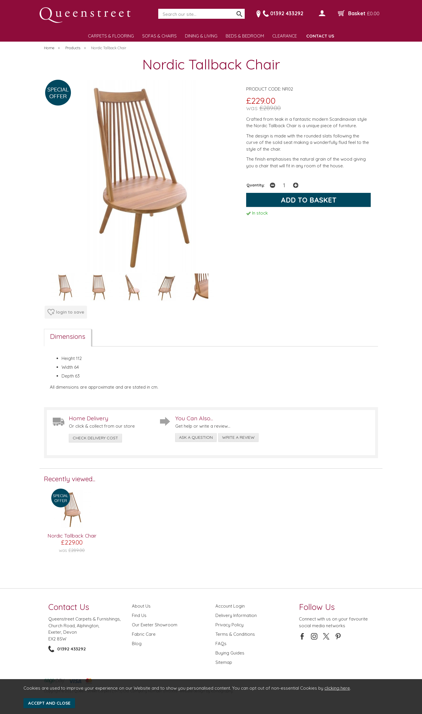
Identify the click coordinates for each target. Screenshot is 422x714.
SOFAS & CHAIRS (159, 36)
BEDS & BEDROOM (245, 36)
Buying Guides (229, 653)
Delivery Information (236, 615)
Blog (137, 643)
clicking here (337, 688)
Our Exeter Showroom (154, 625)
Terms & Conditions (235, 634)
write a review (238, 437)
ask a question (196, 437)
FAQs (221, 643)
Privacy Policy (229, 625)
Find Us (139, 615)
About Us (141, 606)
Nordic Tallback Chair (71, 536)
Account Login (230, 606)
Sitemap (223, 662)
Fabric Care (144, 634)
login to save (65, 312)
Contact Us (68, 607)
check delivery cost (95, 438)
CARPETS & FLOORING (111, 36)
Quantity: (255, 184)
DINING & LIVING (201, 36)
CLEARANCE (284, 36)
